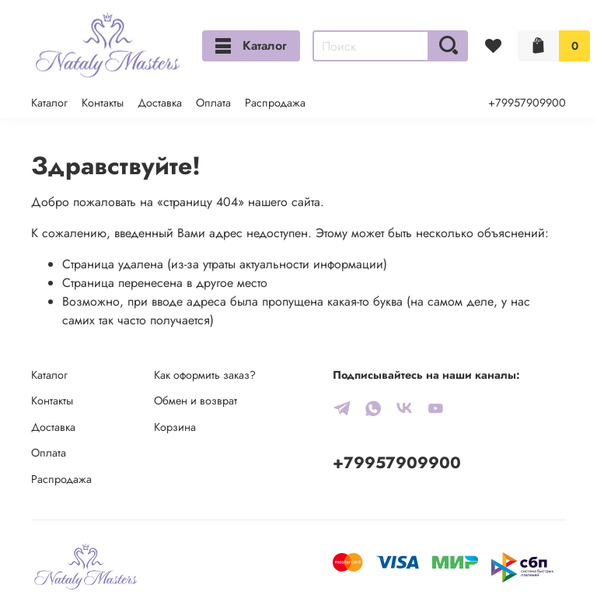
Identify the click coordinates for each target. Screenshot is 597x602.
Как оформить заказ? (205, 375)
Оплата (213, 102)
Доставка (160, 102)
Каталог (251, 45)
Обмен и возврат (195, 400)
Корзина (175, 427)
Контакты (103, 102)
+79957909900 (527, 102)
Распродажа (275, 102)
